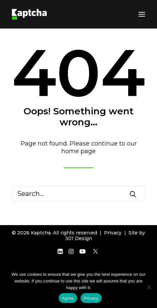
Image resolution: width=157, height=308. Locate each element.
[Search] (78, 193)
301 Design (78, 238)
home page (78, 151)
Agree (68, 298)
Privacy (113, 233)
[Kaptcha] (29, 14)
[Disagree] (148, 287)
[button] (142, 14)
